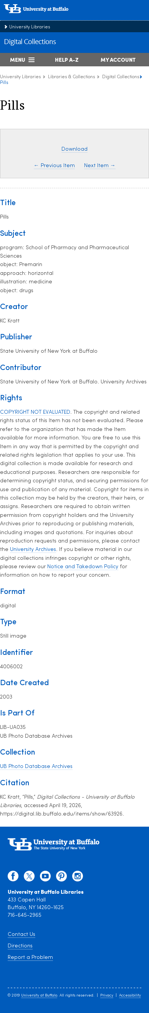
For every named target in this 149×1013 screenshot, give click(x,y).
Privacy (106, 995)
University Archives (33, 550)
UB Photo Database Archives (36, 767)
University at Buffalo (39, 995)
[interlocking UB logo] (44, 17)
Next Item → (100, 166)
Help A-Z (66, 59)
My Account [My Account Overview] (118, 59)
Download (74, 149)
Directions (20, 946)
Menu (17, 59)
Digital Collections (30, 42)
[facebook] (13, 878)
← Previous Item (54, 166)
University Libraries (29, 27)
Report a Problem (30, 957)
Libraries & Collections (71, 77)
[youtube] (45, 878)
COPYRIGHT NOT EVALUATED (35, 412)
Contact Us (21, 934)
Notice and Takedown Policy (82, 567)
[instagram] (77, 878)
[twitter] (29, 878)
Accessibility (130, 995)
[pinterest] (61, 878)
